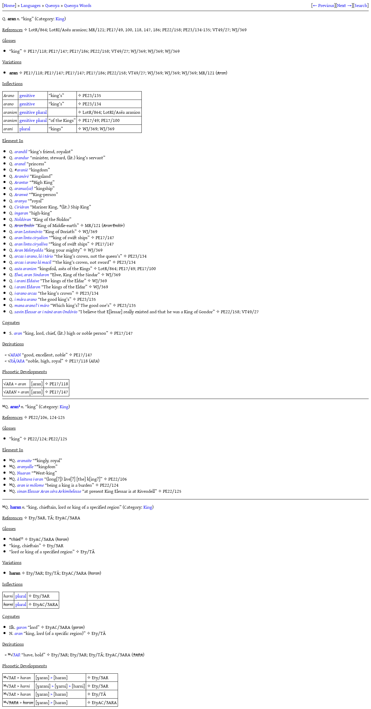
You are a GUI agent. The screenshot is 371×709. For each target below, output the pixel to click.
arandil (20, 151)
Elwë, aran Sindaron (31, 274)
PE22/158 (99, 51)
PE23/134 (92, 104)
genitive (27, 95)
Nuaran (23, 473)
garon (22, 627)
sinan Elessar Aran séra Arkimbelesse (49, 491)
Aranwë (21, 194)
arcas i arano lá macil (32, 262)
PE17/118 (37, 51)
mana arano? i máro (31, 305)
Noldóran (22, 219)
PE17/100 (110, 120)
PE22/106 (117, 479)
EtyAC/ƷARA (41, 539)
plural (41, 112)
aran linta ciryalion (31, 237)
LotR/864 (92, 112)
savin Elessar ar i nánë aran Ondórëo (45, 311)
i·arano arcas (25, 293)
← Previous (323, 5)
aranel (20, 164)
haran (15, 507)
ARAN (15, 355)
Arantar (21, 182)
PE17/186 (79, 51)
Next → (344, 5)
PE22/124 (37, 439)
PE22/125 (58, 439)
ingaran (21, 213)
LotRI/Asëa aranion (121, 112)
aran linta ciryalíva (31, 244)
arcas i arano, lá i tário (33, 256)
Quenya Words (77, 5)
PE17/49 (91, 120)
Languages (31, 5)
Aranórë (21, 176)
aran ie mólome (30, 485)
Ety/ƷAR (55, 545)
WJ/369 (138, 51)
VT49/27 (119, 51)
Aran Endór (24, 225)
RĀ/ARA (17, 361)
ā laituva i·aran (30, 479)
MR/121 (206, 73)
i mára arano (25, 299)
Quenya (52, 5)
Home (9, 5)
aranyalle (25, 466)
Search (360, 5)
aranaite (24, 460)
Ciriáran (21, 207)
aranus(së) (23, 188)
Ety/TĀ (88, 551)
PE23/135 (92, 95)
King (60, 18)
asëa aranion (25, 268)
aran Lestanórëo (28, 231)
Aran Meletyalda (28, 250)
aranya (20, 201)
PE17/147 (58, 51)
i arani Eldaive (26, 280)
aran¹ (15, 406)
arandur (21, 157)
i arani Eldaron (27, 287)
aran (18, 333)
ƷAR (16, 655)
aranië (22, 170)
